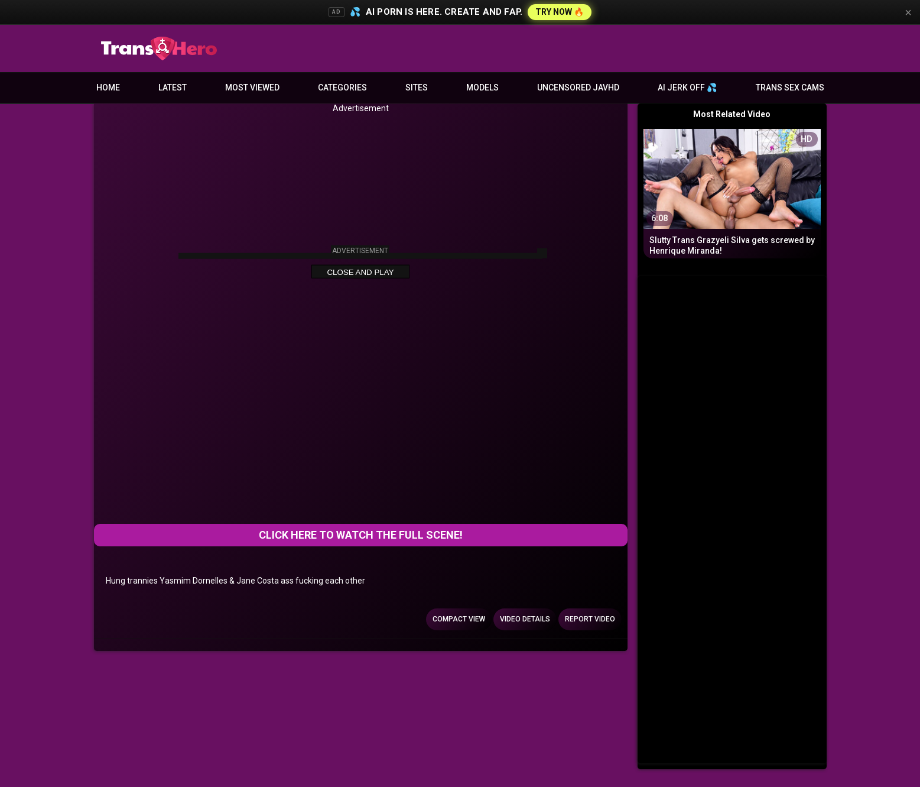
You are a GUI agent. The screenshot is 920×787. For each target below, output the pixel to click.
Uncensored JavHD (578, 87)
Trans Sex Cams (790, 87)
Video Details (525, 619)
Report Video (590, 619)
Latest (172, 87)
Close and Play (360, 272)
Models (482, 87)
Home (108, 87)
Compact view (459, 619)
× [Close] (908, 12)
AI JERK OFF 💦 (687, 87)
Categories (342, 87)
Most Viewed (252, 87)
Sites (416, 87)
